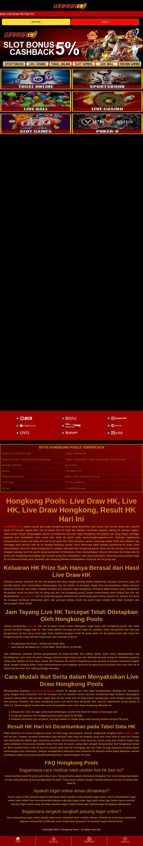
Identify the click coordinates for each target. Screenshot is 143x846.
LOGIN (104, 22)
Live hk (32, 626)
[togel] (35, 79)
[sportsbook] (35, 101)
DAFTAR (36, 22)
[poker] (35, 124)
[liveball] (107, 124)
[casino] (107, 101)
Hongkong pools (13, 526)
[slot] (107, 79)
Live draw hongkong (43, 690)
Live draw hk (27, 596)
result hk (129, 733)
